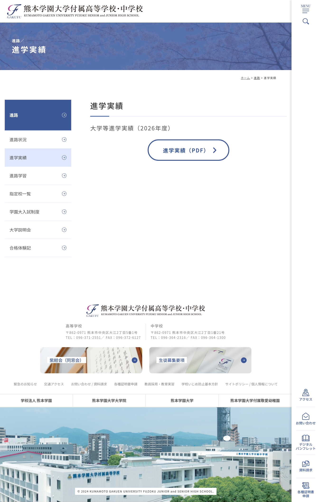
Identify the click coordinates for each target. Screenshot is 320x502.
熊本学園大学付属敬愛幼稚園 (255, 400)
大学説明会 (20, 230)
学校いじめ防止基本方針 (200, 384)
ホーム (245, 78)
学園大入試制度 (24, 211)
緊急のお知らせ (25, 384)
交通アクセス (54, 384)
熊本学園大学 (182, 400)
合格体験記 (20, 248)
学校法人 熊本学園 (36, 400)
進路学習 (18, 175)
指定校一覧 (20, 193)
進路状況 (18, 139)
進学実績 (18, 157)
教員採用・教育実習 (159, 384)
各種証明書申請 (125, 384)
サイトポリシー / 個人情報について (251, 384)
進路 (257, 78)
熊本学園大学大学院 (109, 400)
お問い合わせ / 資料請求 (89, 384)
